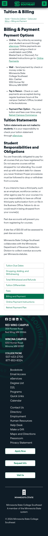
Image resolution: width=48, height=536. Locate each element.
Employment (18, 416)
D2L (12, 387)
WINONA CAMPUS (15, 339)
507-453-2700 (14, 356)
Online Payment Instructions (20, 302)
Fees (8, 291)
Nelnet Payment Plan (16, 307)
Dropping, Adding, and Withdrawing (17, 272)
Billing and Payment (16, 296)
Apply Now (20, 451)
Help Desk (16, 425)
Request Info (20, 463)
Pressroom (16, 438)
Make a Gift (17, 429)
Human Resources (21, 420)
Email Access (18, 374)
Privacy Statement (21, 442)
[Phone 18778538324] (44, 3)
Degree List (17, 383)
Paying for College (18, 19)
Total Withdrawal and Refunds (21, 279)
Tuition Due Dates (15, 265)
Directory (16, 411)
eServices (14, 46)
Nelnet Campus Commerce (23, 115)
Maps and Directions (23, 433)
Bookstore (16, 369)
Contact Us (17, 407)
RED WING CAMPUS (17, 325)
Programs (16, 391)
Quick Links (17, 396)
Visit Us (20, 475)
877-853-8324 (14, 360)
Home (7, 19)
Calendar (16, 400)
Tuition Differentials (15, 285)
